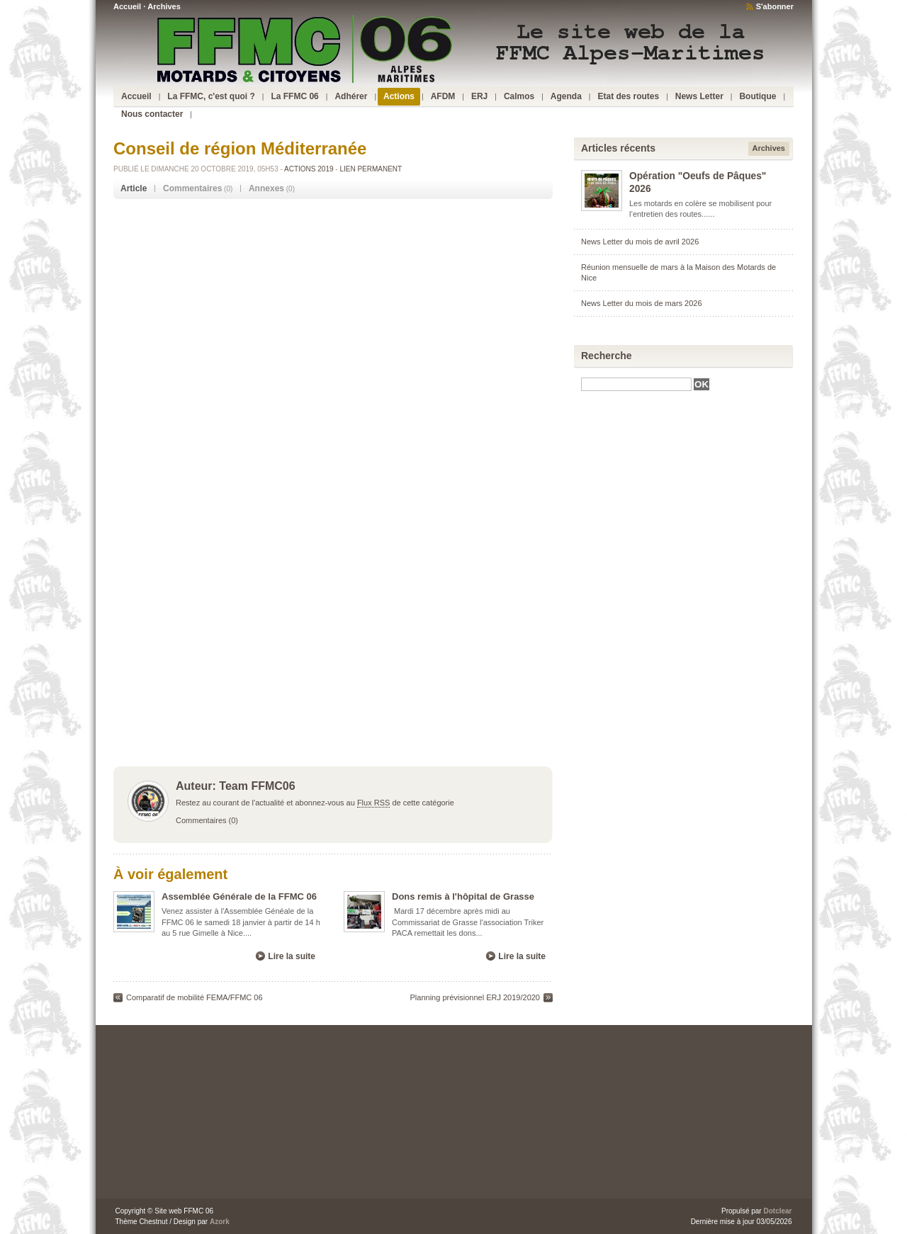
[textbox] (636, 384)
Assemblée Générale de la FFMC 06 (239, 896)
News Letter (699, 96)
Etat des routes (628, 96)
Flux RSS (373, 802)
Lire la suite (291, 956)
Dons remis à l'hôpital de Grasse (463, 896)
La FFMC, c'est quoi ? (211, 96)
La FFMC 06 (294, 96)
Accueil (127, 6)
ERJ (479, 96)
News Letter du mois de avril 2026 (640, 241)
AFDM (443, 96)
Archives (163, 6)
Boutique (757, 96)
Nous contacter (152, 114)
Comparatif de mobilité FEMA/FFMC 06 (194, 997)
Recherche (606, 355)
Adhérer (350, 96)
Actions (399, 96)
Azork (220, 1221)
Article (133, 188)
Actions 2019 (308, 169)
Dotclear (777, 1211)
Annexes (266, 188)
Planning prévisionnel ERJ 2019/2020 (475, 997)
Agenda (566, 96)
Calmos (519, 96)
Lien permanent (370, 169)
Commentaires (192, 188)
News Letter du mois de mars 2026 (641, 303)
